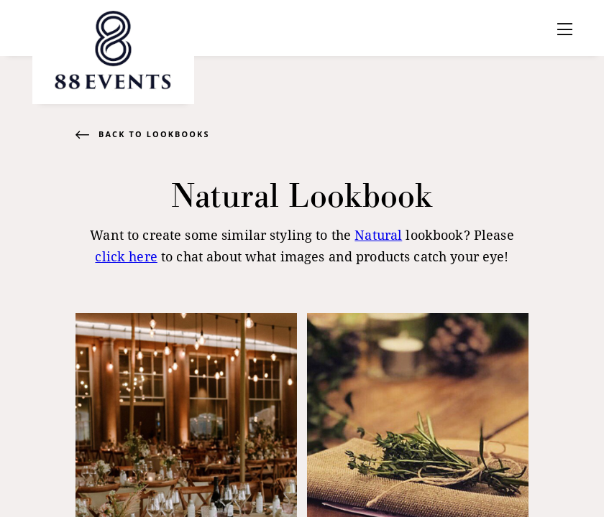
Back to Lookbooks (154, 134)
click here (126, 256)
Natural (378, 234)
